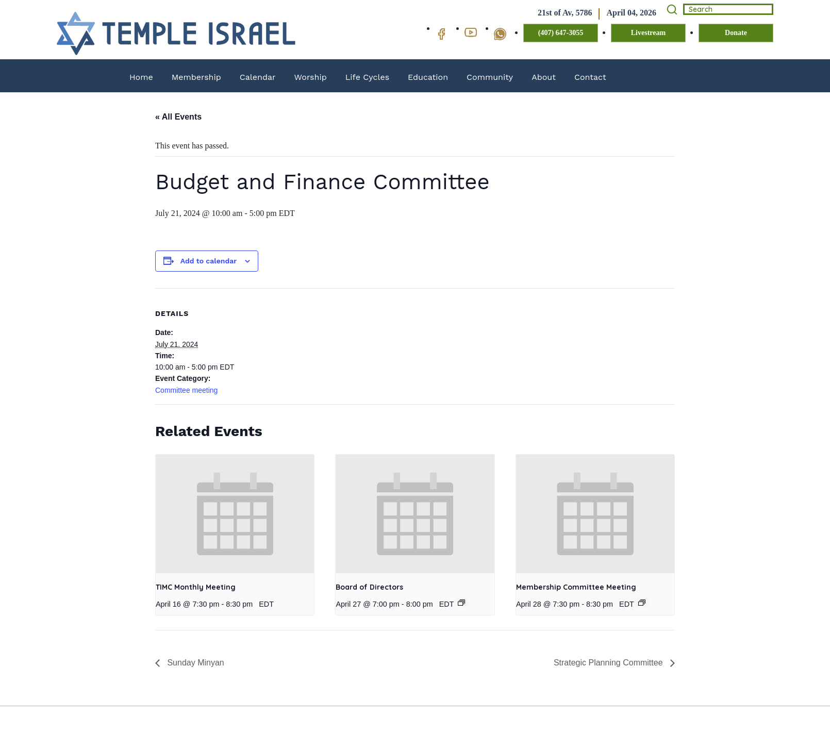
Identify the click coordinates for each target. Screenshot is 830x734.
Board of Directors (369, 587)
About (544, 77)
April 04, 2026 (631, 12)
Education (428, 77)
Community (490, 77)
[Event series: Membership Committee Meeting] (641, 602)
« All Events (178, 116)
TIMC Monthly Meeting (196, 587)
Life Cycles (367, 77)
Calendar (258, 77)
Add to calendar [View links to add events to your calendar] (208, 261)
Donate (736, 33)
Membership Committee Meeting (576, 587)
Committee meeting (186, 390)
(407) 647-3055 (561, 33)
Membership (196, 77)
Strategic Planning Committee (609, 662)
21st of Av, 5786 (565, 12)
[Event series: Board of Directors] (461, 602)
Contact (590, 77)
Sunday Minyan (194, 662)
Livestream (648, 33)
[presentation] (235, 514)
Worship (310, 77)
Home (141, 77)
